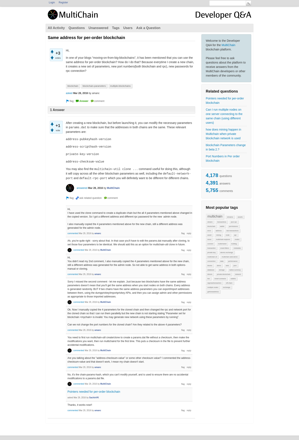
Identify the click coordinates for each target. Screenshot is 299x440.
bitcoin (209, 274)
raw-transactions (232, 231)
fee (208, 279)
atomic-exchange (226, 252)
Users (127, 28)
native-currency (235, 270)
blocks (209, 265)
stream (209, 222)
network (238, 274)
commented (72, 233)
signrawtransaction (214, 283)
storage (222, 270)
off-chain (229, 283)
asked (69, 93)
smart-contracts (220, 279)
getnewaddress (213, 292)
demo (219, 265)
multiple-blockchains (120, 86)
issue (209, 239)
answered (82, 188)
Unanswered (98, 28)
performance (233, 261)
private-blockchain (223, 274)
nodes (237, 239)
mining (218, 235)
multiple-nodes (212, 287)
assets (240, 217)
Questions (77, 28)
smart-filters (224, 248)
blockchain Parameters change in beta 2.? (226, 147)
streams (230, 217)
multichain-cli (212, 257)
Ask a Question (148, 28)
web (227, 265)
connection (211, 261)
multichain (214, 216)
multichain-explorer (223, 239)
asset (209, 235)
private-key (211, 252)
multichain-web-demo (230, 257)
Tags (115, 28)
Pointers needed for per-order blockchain (225, 100)
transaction (211, 248)
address (219, 231)
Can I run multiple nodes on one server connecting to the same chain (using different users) (224, 116)
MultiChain (228, 45)
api (235, 235)
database (210, 270)
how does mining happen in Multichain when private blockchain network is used (223, 134)
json (235, 265)
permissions (233, 226)
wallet (222, 226)
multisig (234, 244)
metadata (237, 248)
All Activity (56, 28)
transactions (221, 222)
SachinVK (94, 397)
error (209, 231)
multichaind (222, 244)
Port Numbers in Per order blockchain (223, 158)
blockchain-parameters (94, 86)
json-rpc (234, 222)
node (227, 235)
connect (210, 244)
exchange (226, 287)
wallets (233, 279)
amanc (97, 233)
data (221, 261)
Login (52, 2)
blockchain (211, 226)
